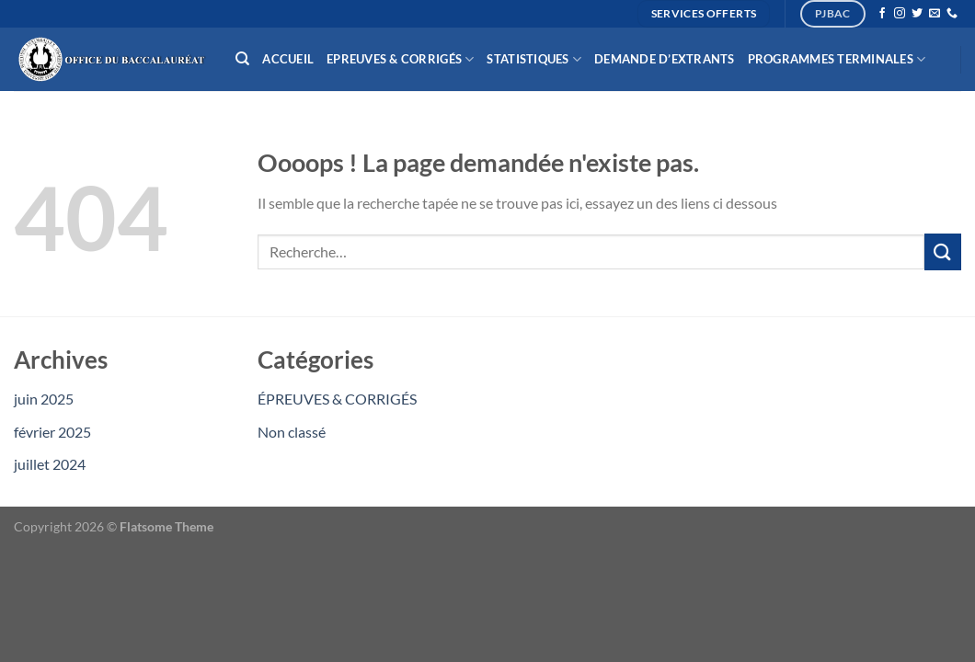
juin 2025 (44, 398)
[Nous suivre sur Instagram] (899, 13)
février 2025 (52, 431)
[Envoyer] (942, 251)
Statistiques (534, 59)
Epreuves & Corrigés (400, 59)
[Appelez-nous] (952, 13)
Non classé (292, 431)
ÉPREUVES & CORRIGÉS (337, 398)
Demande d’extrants (664, 58)
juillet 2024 (50, 464)
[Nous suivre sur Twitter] (917, 13)
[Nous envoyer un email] (934, 13)
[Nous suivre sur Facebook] (882, 13)
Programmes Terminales (837, 59)
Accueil (288, 58)
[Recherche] (242, 58)
